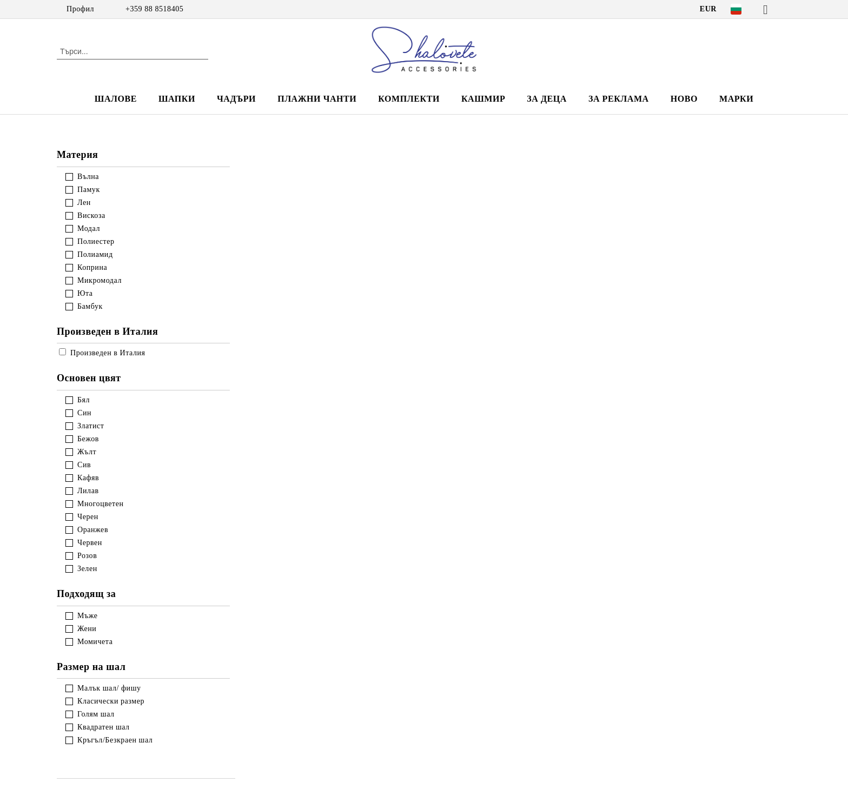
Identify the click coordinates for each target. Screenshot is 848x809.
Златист (90, 426)
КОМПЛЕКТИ (409, 98)
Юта (85, 293)
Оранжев (92, 530)
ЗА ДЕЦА (547, 98)
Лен (84, 202)
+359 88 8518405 (154, 9)
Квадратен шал (103, 727)
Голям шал (96, 714)
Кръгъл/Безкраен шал (115, 740)
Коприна (92, 267)
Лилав (88, 491)
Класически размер (110, 701)
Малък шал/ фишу (109, 688)
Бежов (88, 439)
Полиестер (96, 241)
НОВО (684, 98)
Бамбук (90, 306)
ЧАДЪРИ (236, 98)
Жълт (86, 452)
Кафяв (88, 478)
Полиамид (95, 254)
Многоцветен (100, 504)
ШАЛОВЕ (116, 98)
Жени (86, 629)
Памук (88, 189)
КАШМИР (483, 98)
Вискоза (91, 215)
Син (84, 413)
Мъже (87, 616)
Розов (87, 556)
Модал (88, 228)
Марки (736, 98)
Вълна (88, 177)
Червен (89, 543)
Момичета (94, 642)
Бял (83, 400)
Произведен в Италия (102, 353)
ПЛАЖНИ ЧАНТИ (316, 98)
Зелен (87, 569)
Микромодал (99, 280)
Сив (84, 465)
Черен (87, 517)
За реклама (618, 98)
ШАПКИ (176, 98)
